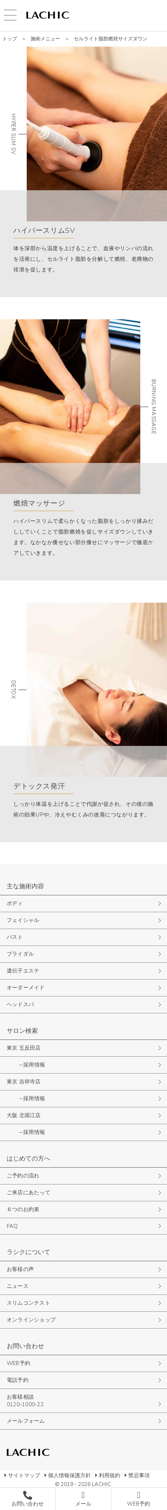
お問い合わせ (28, 1503)
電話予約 (18, 1380)
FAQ (12, 1226)
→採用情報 (31, 1064)
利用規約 (109, 1475)
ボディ (15, 903)
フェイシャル (23, 920)
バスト (15, 937)
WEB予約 (18, 1363)
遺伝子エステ (23, 970)
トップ (9, 38)
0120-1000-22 (25, 1404)
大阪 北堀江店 (24, 1115)
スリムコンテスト (28, 1302)
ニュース (18, 1286)
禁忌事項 (139, 1475)
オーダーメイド (26, 987)
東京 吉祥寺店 (24, 1081)
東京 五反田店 (24, 1047)
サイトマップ (24, 1475)
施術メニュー (45, 38)
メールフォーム (26, 1420)
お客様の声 (20, 1269)
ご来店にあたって (28, 1192)
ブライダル (20, 953)
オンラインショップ (31, 1319)
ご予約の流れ (23, 1175)
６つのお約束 (23, 1209)
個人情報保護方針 (69, 1475)
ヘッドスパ (20, 1004)
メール (83, 1503)
